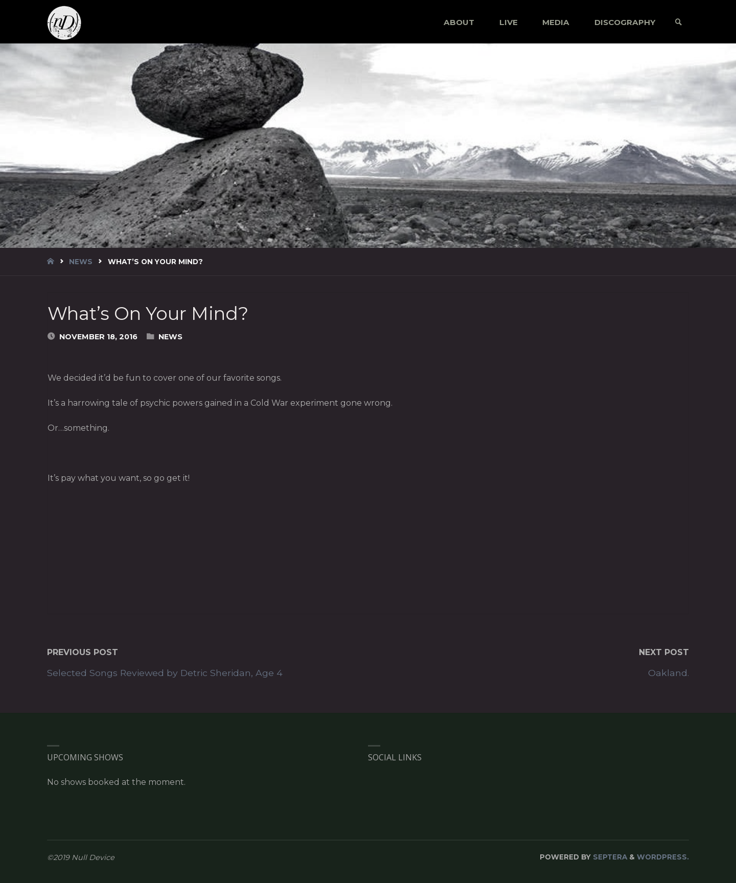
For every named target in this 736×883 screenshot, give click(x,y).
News (81, 262)
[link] (678, 22)
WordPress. (663, 857)
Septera (609, 857)
